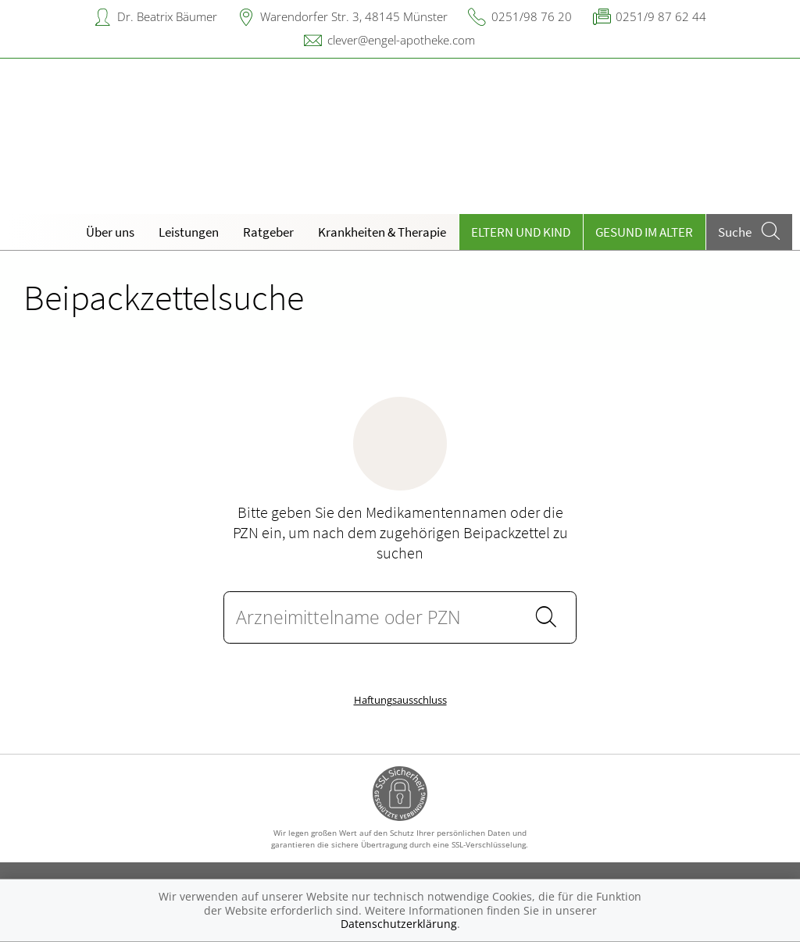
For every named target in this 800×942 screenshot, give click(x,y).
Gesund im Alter (644, 232)
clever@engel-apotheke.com (401, 40)
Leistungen (189, 232)
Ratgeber (268, 232)
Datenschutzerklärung (399, 923)
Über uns (110, 232)
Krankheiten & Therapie (382, 232)
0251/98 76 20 (531, 16)
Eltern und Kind (520, 232)
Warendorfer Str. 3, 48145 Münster (354, 16)
